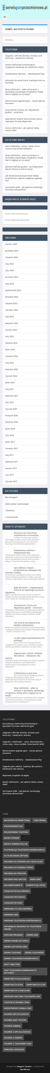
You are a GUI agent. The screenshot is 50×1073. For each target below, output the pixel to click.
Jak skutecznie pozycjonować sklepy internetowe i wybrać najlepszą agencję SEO (23, 178)
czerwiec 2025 (11, 257)
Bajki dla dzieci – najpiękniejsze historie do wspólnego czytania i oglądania (24, 590)
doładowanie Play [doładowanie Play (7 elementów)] (13, 826)
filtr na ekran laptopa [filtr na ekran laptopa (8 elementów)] (16, 855)
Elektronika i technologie (17, 504)
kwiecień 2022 (11, 369)
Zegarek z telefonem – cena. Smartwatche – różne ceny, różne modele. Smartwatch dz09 (23, 742)
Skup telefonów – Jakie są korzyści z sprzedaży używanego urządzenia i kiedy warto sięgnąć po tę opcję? (24, 91)
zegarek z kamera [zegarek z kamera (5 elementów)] (13, 1037)
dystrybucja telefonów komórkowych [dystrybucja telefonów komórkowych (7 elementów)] (24, 849)
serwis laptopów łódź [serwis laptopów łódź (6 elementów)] (15, 946)
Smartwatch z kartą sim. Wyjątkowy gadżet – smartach (22, 111)
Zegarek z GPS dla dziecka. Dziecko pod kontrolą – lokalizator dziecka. (23, 56)
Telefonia (9, 510)
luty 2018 (9, 435)
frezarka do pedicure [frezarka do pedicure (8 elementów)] (15, 873)
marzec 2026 (11, 244)
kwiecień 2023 (11, 323)
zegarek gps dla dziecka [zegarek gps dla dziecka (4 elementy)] (16, 1014)
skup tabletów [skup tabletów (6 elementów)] (12, 964)
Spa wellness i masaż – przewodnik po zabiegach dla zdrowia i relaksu (23, 570)
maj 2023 (9, 316)
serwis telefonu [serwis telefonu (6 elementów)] (12, 952)
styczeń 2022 (11, 376)
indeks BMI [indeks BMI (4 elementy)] (35, 879)
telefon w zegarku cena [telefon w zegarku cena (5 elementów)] (16, 1002)
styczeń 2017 (11, 481)
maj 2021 (9, 389)
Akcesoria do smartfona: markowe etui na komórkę (25, 81)
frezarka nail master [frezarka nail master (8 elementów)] (15, 879)
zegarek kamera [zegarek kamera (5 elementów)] (12, 1026)
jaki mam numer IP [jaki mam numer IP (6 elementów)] (13, 885)
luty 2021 (9, 402)
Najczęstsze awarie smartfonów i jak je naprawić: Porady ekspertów (23, 120)
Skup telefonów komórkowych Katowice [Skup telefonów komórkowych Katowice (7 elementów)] (20, 971)
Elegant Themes (24, 1066)
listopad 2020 (11, 415)
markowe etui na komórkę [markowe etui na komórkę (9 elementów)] (18, 908)
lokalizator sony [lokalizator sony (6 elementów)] (13, 903)
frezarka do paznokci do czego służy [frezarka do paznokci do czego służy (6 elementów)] (23, 861)
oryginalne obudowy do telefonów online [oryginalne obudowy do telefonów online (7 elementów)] (22, 927)
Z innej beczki (11, 517)
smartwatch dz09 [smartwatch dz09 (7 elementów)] (13, 984)
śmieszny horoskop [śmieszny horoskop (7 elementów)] (14, 1049)
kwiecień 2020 (11, 422)
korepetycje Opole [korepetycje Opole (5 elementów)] (35, 885)
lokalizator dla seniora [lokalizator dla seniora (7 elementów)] (16, 891)
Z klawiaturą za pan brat (25, 673)
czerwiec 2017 (11, 448)
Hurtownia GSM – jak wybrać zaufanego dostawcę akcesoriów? (24, 188)
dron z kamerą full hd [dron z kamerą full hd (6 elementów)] (15, 844)
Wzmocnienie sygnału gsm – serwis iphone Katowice (25, 102)
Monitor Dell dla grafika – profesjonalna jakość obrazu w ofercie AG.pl (24, 167)
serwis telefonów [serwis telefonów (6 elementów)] (34, 952)
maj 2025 (9, 264)
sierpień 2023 (11, 303)
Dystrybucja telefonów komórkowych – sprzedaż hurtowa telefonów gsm (21, 724)
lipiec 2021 (10, 382)
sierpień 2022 (11, 343)
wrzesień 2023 (11, 297)
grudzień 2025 (11, 250)
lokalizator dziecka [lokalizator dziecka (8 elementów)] (14, 897)
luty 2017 (9, 475)
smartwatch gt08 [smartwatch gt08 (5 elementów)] (36, 984)
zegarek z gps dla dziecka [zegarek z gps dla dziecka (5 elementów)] (17, 1032)
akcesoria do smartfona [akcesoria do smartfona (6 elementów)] (17, 820)
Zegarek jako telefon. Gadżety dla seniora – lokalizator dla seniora (23, 655)
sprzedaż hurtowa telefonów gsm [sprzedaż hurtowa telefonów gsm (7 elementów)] (22, 996)
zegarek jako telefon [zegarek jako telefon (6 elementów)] (15, 1020)
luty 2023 (9, 336)
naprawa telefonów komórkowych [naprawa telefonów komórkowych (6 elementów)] (22, 920)
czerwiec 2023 (11, 310)
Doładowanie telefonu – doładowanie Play (25, 74)
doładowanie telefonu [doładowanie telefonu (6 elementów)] (16, 832)
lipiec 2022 (10, 349)
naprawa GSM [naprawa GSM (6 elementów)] (11, 914)
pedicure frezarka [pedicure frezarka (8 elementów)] (13, 935)
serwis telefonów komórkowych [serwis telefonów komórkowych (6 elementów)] (21, 958)
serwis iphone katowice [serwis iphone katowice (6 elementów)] (16, 940)
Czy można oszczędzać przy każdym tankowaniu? (27, 623)
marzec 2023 (11, 330)
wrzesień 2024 (11, 277)
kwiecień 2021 (11, 395)
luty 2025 (9, 270)
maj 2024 (9, 283)
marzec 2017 (11, 468)
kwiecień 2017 (11, 461)
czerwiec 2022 (11, 356)
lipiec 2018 (10, 428)
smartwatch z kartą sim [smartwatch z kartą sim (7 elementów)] (17, 990)
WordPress (25, 1069)
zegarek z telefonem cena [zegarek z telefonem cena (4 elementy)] (17, 1043)
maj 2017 (9, 455)
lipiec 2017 (10, 442)
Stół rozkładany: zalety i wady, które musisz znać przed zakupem (22, 147)
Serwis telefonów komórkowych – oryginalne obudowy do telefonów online (24, 65)
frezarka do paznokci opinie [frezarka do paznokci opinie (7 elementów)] (18, 867)
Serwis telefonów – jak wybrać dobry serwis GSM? (22, 129)
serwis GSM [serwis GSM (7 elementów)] (32, 935)
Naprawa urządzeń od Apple (16, 775)
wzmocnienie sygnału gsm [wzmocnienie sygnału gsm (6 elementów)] (17, 1008)
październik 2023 (13, 290)
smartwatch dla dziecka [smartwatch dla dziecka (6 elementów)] (17, 978)
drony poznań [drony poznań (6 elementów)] (11, 838)
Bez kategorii (11, 497)
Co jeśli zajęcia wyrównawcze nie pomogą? (29, 639)
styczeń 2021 (11, 409)
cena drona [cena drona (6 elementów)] (40, 820)
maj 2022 (9, 363)
